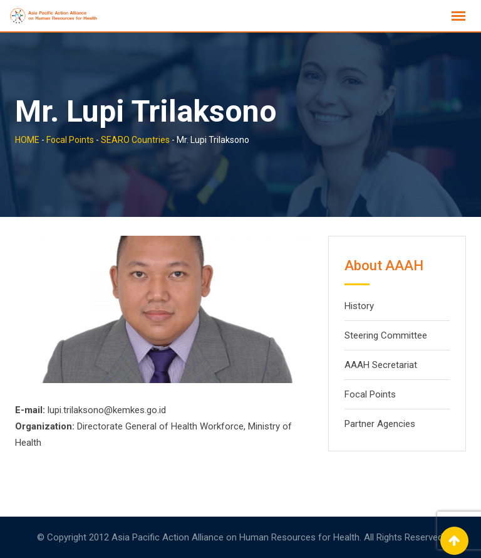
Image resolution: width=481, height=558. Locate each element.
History (359, 306)
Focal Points (370, 394)
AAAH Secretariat (380, 365)
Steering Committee (385, 335)
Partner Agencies (379, 423)
